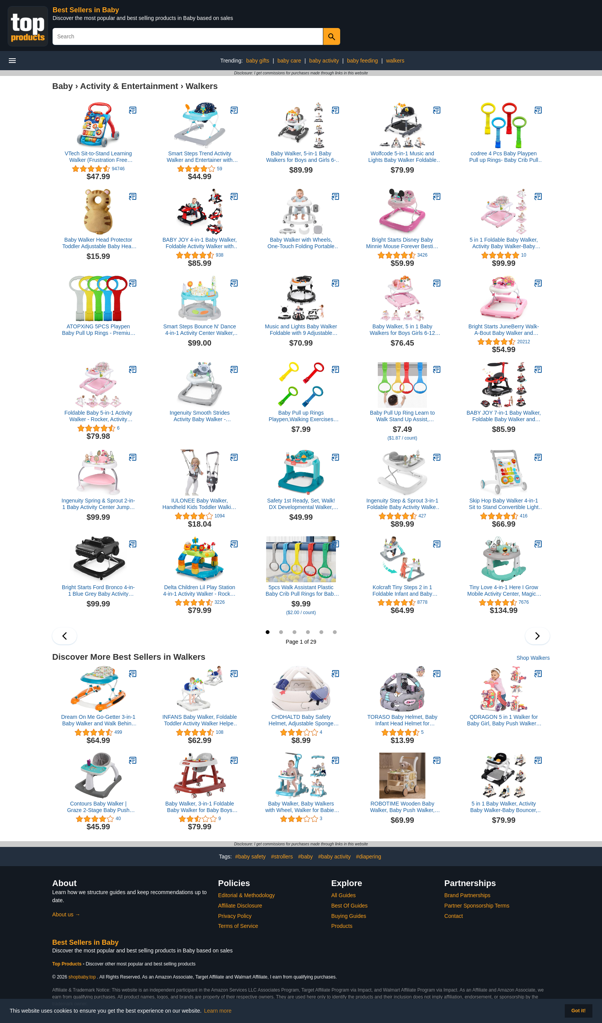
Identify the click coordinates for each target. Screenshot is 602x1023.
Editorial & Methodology (246, 895)
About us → (66, 914)
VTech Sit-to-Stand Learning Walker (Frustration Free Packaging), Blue (98, 156)
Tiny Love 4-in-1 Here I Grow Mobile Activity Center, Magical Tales (503, 590)
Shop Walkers (533, 658)
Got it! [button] (578, 1010)
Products (341, 926)
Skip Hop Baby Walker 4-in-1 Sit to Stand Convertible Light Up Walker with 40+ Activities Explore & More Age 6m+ (503, 504)
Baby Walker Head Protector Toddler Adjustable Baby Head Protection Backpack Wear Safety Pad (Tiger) (98, 243)
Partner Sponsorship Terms (476, 906)
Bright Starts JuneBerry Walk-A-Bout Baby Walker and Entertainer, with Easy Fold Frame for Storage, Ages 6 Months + (503, 329)
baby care (289, 61)
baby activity (324, 61)
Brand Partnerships (467, 895)
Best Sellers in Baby (86, 10)
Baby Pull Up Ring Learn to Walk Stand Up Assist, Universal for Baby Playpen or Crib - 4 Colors (402, 416)
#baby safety (250, 856)
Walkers (202, 86)
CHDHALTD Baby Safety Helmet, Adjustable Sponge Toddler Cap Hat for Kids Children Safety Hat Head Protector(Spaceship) (301, 720)
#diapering (368, 856)
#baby (305, 856)
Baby (62, 86)
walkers (395, 61)
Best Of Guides (349, 906)
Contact (453, 916)
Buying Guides (348, 916)
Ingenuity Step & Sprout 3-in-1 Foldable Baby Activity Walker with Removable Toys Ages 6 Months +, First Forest (402, 504)
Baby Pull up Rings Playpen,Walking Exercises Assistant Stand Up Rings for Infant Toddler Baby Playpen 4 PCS (301, 416)
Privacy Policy (234, 916)
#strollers (282, 856)
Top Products (67, 964)
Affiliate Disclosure (240, 906)
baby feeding (362, 61)
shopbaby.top (82, 977)
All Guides (343, 895)
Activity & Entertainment (129, 86)
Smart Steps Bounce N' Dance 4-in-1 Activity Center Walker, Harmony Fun (199, 329)
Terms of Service (238, 926)
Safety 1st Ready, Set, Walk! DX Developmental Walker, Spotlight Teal (301, 504)
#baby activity (334, 856)
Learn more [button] (218, 1011)
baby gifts (257, 61)
